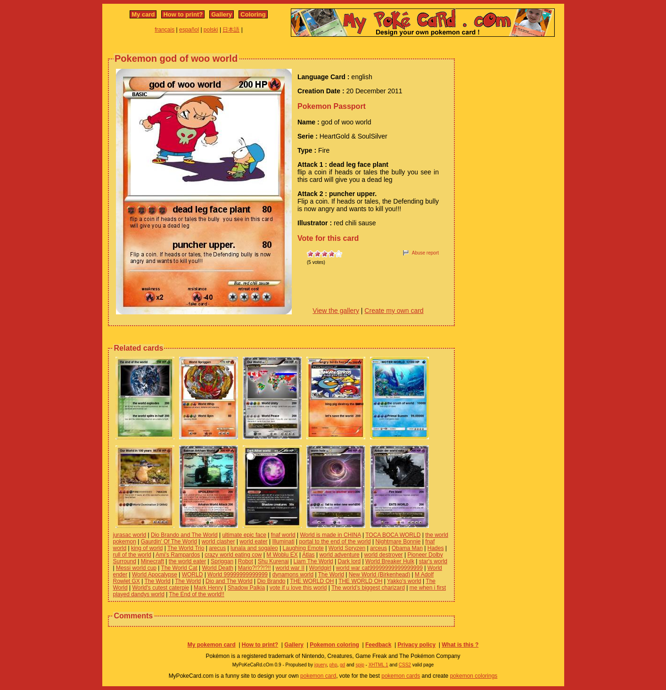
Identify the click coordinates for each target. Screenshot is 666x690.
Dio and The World (229, 581)
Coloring (252, 14)
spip (359, 664)
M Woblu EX (281, 554)
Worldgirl (320, 568)
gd (342, 664)
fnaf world (283, 535)
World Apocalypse (154, 574)
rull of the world (132, 554)
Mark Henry (208, 587)
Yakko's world (404, 581)
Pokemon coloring (334, 644)
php (333, 664)
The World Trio (185, 548)
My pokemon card (212, 644)
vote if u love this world (298, 587)
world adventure (339, 554)
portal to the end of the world (335, 541)
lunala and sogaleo (254, 548)
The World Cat (179, 568)
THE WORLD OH (312, 581)
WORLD (192, 574)
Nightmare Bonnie (397, 541)
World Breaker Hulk (389, 561)
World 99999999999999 (237, 574)
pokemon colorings (474, 676)
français (164, 29)
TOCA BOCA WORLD (392, 535)
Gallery (221, 14)
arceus (378, 548)
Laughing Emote (303, 548)
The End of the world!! (196, 594)
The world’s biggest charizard (368, 587)
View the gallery (335, 310)
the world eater (187, 561)
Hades (436, 548)
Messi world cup (136, 568)
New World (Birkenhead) (380, 574)
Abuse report (425, 252)
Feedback (378, 644)
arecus (217, 548)
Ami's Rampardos (178, 554)
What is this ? (460, 644)
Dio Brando (271, 581)
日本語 (230, 29)
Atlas (308, 554)
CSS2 (405, 664)
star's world (433, 561)
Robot (245, 561)
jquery (320, 664)
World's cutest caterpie (160, 587)
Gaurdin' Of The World (169, 541)
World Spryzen (347, 548)
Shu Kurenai (273, 561)
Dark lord (349, 561)
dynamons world (292, 574)
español (189, 29)
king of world (147, 548)
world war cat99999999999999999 (379, 568)
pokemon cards (400, 676)
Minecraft (152, 561)
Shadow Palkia (246, 587)
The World (331, 574)
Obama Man (407, 548)
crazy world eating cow (233, 554)
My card (143, 14)
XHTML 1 (378, 664)
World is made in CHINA (330, 535)
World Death (217, 568)
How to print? (183, 14)
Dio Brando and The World (184, 535)
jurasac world (130, 535)
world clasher (218, 541)
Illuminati (283, 541)
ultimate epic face (244, 535)
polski (211, 29)
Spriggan (222, 561)
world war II (290, 568)
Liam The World (313, 561)
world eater (253, 541)
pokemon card (318, 676)
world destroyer (383, 554)
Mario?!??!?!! (254, 568)
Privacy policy (416, 644)
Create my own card (393, 310)
